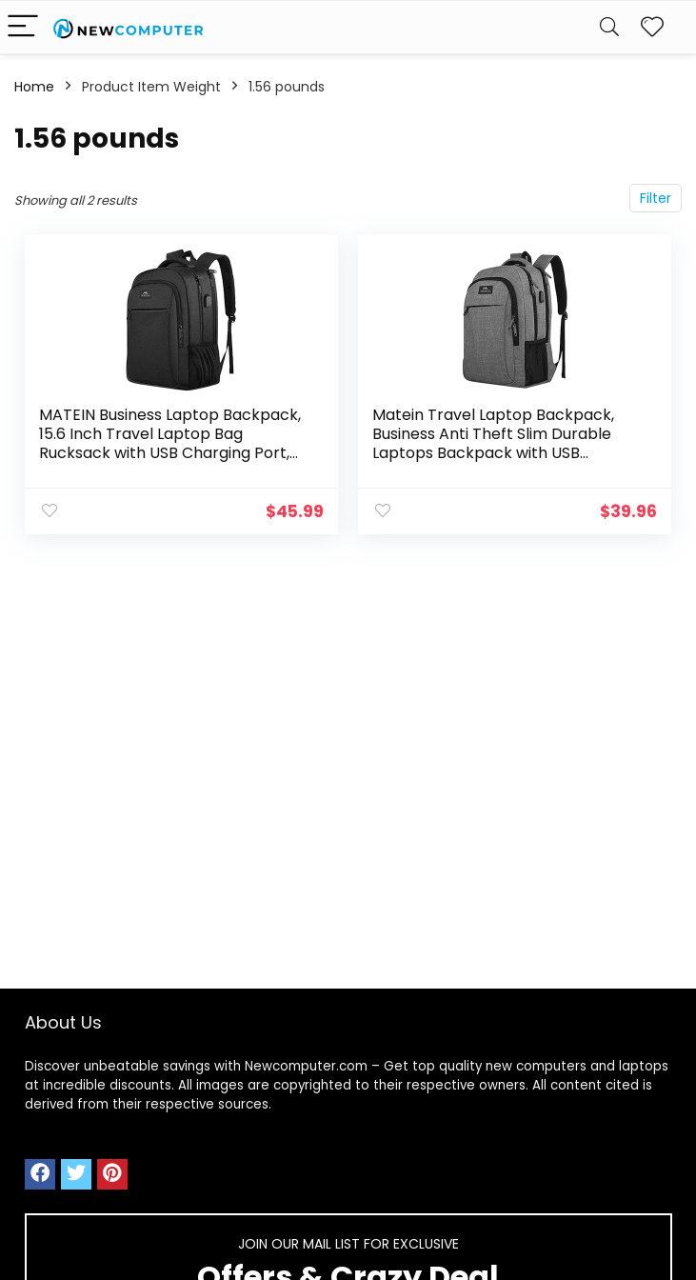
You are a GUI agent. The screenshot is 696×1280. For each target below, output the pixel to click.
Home (34, 86)
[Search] (609, 27)
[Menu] (23, 27)
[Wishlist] (652, 27)
